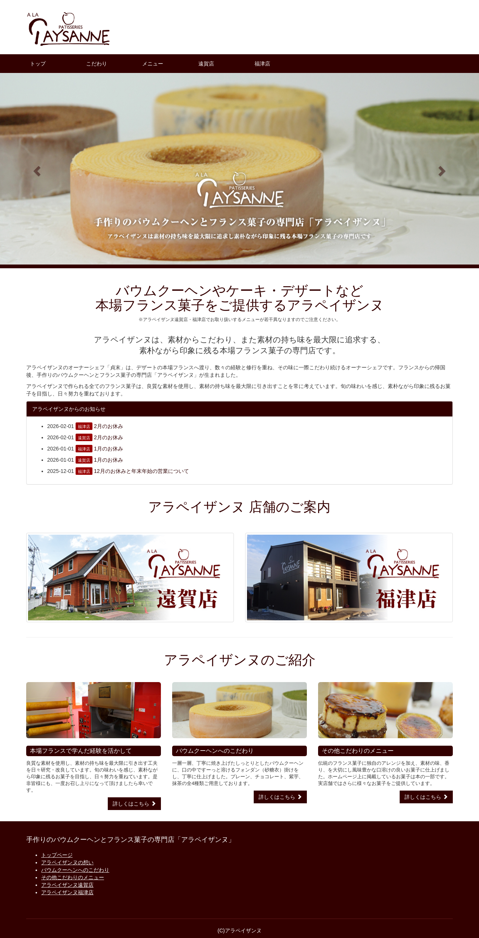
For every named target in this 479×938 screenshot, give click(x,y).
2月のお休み (108, 426)
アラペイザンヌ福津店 (67, 892)
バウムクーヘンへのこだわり (75, 870)
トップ (38, 64)
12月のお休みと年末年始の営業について (141, 471)
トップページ (57, 855)
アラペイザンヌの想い (67, 862)
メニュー (152, 64)
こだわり (96, 64)
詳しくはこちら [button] (134, 804)
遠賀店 (206, 64)
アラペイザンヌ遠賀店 (67, 885)
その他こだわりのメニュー (72, 877)
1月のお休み (108, 449)
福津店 (262, 64)
